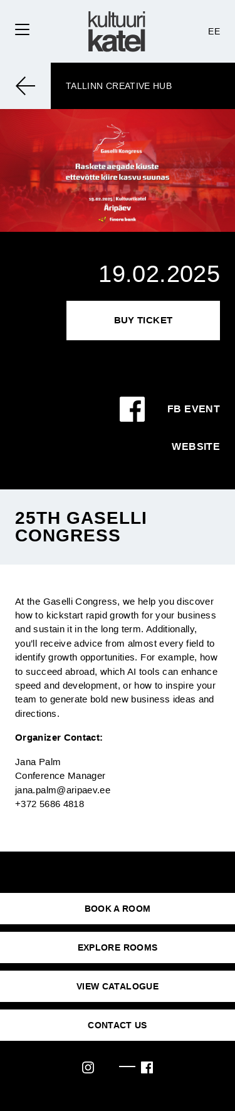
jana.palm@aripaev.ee (62, 790)
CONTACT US (117, 1025)
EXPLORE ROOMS (118, 947)
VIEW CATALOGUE (117, 986)
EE (214, 31)
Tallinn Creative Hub (119, 86)
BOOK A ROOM (118, 909)
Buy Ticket (143, 320)
